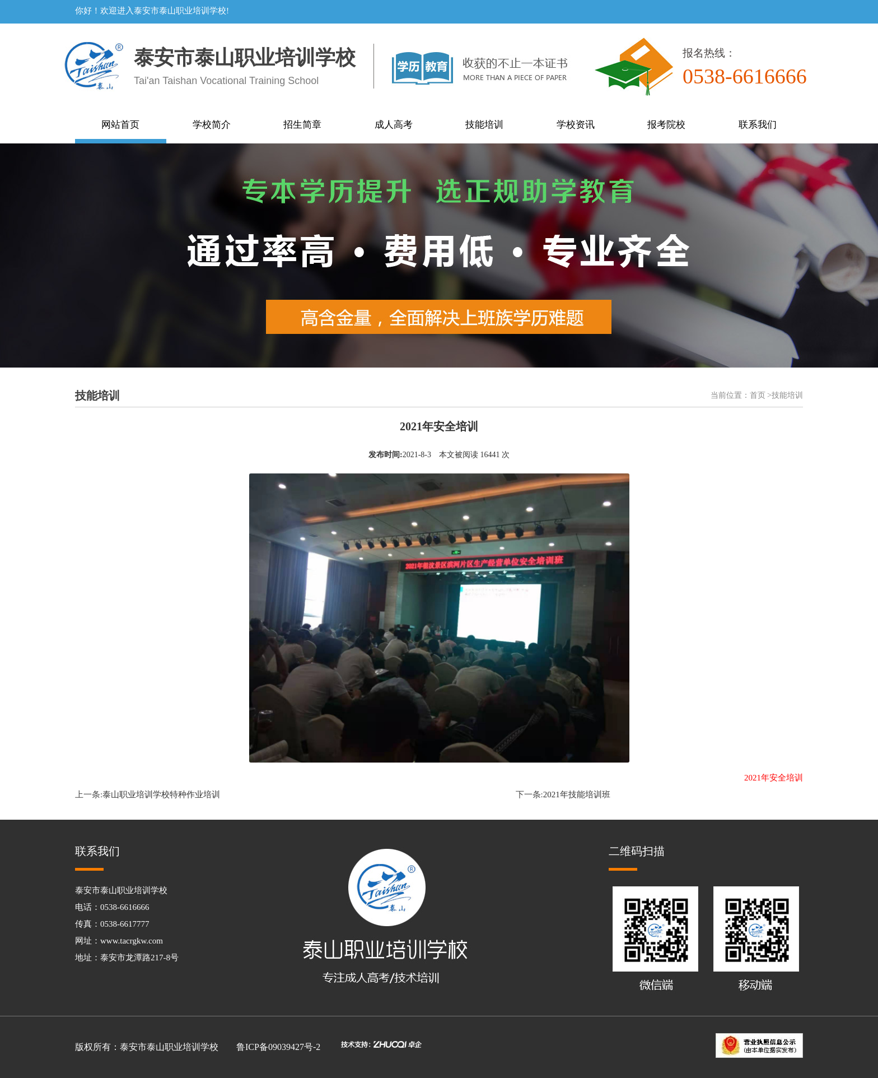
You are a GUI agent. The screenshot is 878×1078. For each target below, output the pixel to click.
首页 (757, 395)
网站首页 (120, 124)
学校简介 (212, 124)
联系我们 (758, 124)
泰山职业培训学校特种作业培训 (161, 794)
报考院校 (666, 124)
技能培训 (484, 124)
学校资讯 (576, 124)
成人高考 (394, 124)
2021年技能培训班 (576, 794)
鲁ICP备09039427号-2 (278, 1047)
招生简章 (302, 124)
